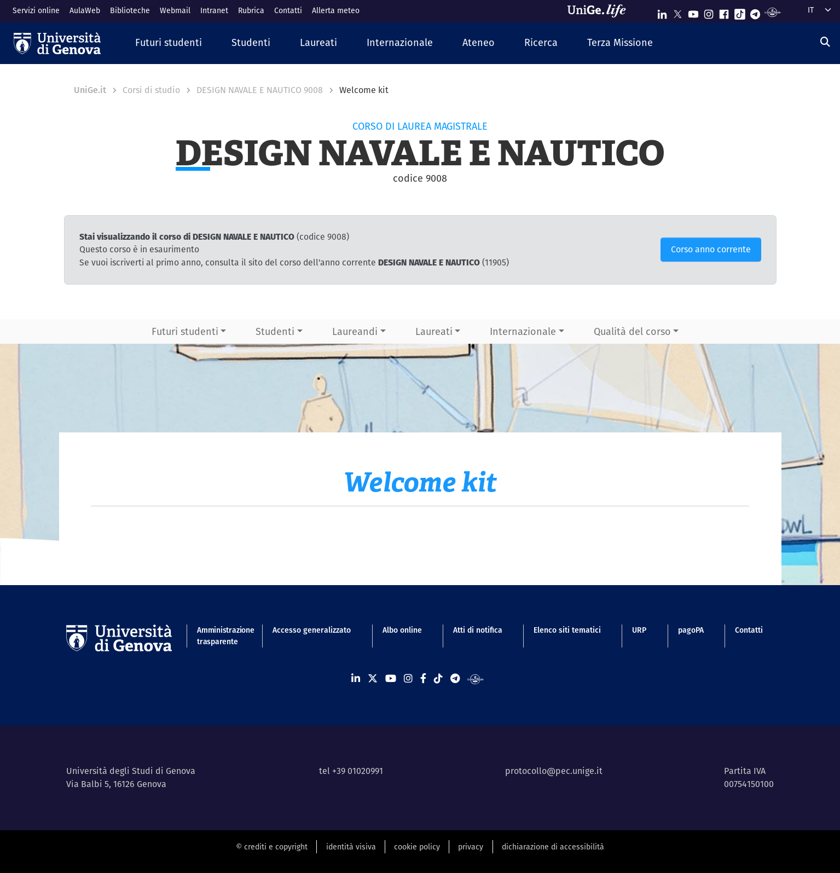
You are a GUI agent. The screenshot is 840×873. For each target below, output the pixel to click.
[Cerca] (825, 42)
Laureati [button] (434, 331)
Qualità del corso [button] (632, 331)
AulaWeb (84, 10)
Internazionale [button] (523, 331)
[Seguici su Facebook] (724, 11)
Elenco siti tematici (567, 630)
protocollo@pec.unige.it (554, 771)
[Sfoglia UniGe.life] (600, 11)
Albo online (402, 630)
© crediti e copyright (272, 846)
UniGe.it (90, 90)
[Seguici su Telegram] (755, 11)
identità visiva (351, 846)
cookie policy (417, 846)
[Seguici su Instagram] (709, 11)
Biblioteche (130, 10)
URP (639, 630)
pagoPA (691, 630)
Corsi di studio (151, 90)
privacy (470, 846)
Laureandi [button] (355, 331)
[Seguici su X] (677, 11)
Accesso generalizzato (312, 630)
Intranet (214, 10)
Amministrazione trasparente (219, 636)
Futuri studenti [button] (185, 331)
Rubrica (251, 10)
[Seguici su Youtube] (693, 11)
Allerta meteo (336, 10)
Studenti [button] (275, 331)
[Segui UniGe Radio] (772, 11)
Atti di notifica (477, 630)
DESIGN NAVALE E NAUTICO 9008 (259, 90)
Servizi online (36, 10)
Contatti (288, 10)
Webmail (175, 10)
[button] (168, 43)
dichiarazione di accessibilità (553, 846)
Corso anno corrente (711, 249)
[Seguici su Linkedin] (662, 11)
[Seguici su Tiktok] (740, 11)
